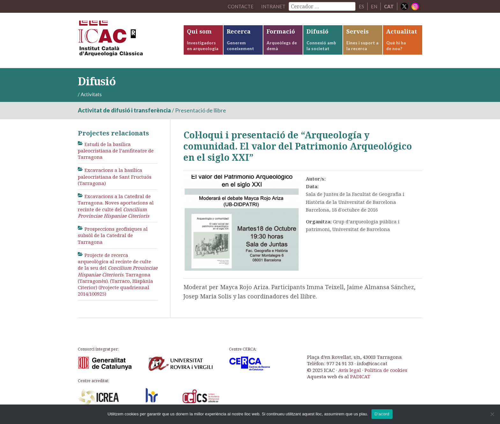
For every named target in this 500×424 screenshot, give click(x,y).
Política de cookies (385, 370)
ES (361, 6)
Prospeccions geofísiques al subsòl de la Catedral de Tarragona (113, 235)
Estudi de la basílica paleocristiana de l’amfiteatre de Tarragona (116, 150)
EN (374, 6)
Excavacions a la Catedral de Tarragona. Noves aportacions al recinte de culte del (116, 206)
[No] (492, 414)
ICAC (125, 40)
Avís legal (349, 370)
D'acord (382, 414)
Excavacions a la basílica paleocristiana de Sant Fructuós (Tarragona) (114, 176)
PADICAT (360, 376)
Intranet (273, 6)
